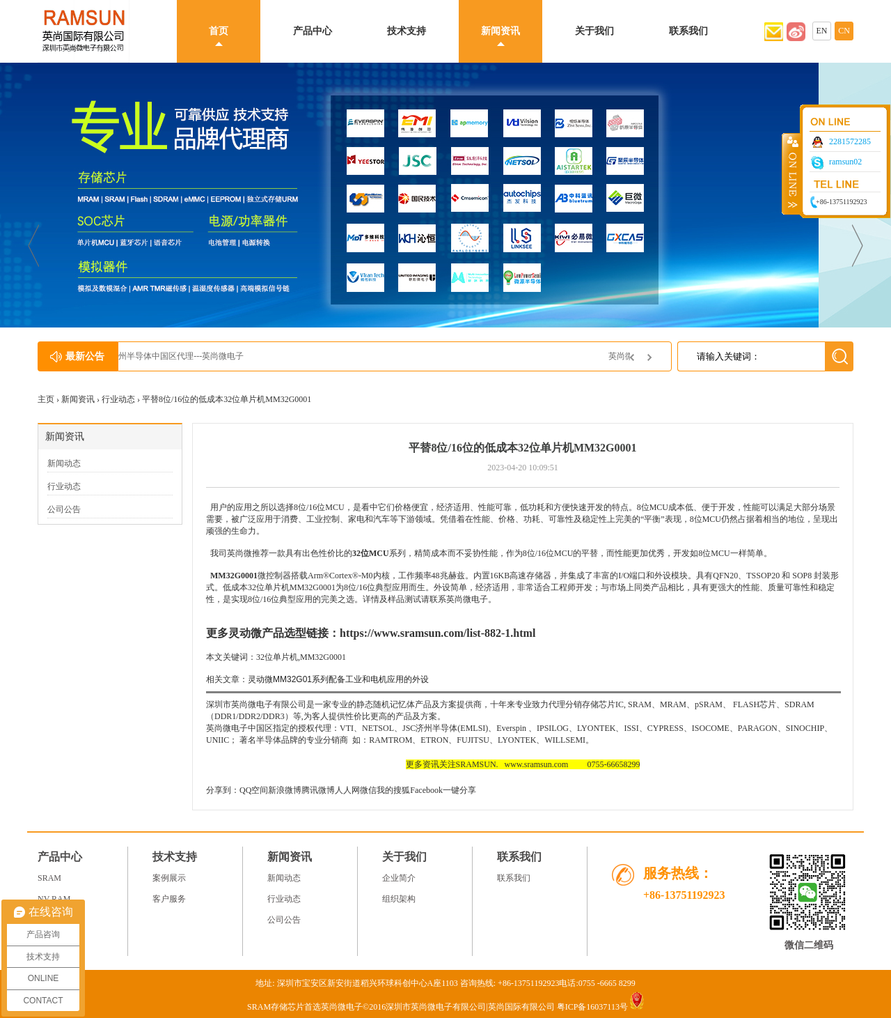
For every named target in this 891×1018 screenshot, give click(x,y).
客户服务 (169, 899)
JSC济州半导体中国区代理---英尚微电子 (205, 356)
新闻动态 (64, 463)
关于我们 (594, 31)
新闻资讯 (500, 31)
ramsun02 (845, 162)
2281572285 (850, 141)
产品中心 (312, 31)
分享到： (222, 790)
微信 (368, 790)
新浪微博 (284, 790)
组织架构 (399, 899)
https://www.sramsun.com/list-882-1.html (437, 633)
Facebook (426, 790)
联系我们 (688, 31)
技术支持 (406, 31)
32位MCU (370, 553)
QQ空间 (253, 790)
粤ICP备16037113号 (592, 1007)
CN (844, 31)
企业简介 (399, 878)
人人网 (347, 790)
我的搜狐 (393, 790)
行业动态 (118, 399)
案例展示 (169, 878)
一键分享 (459, 790)
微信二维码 (808, 945)
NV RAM (54, 899)
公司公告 (64, 509)
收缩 (791, 173)
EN (822, 31)
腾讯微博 (318, 790)
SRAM (49, 878)
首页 (218, 31)
